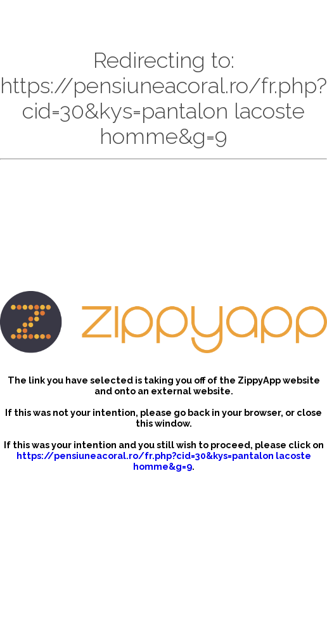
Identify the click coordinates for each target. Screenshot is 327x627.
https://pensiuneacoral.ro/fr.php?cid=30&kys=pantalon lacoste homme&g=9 (163, 461)
